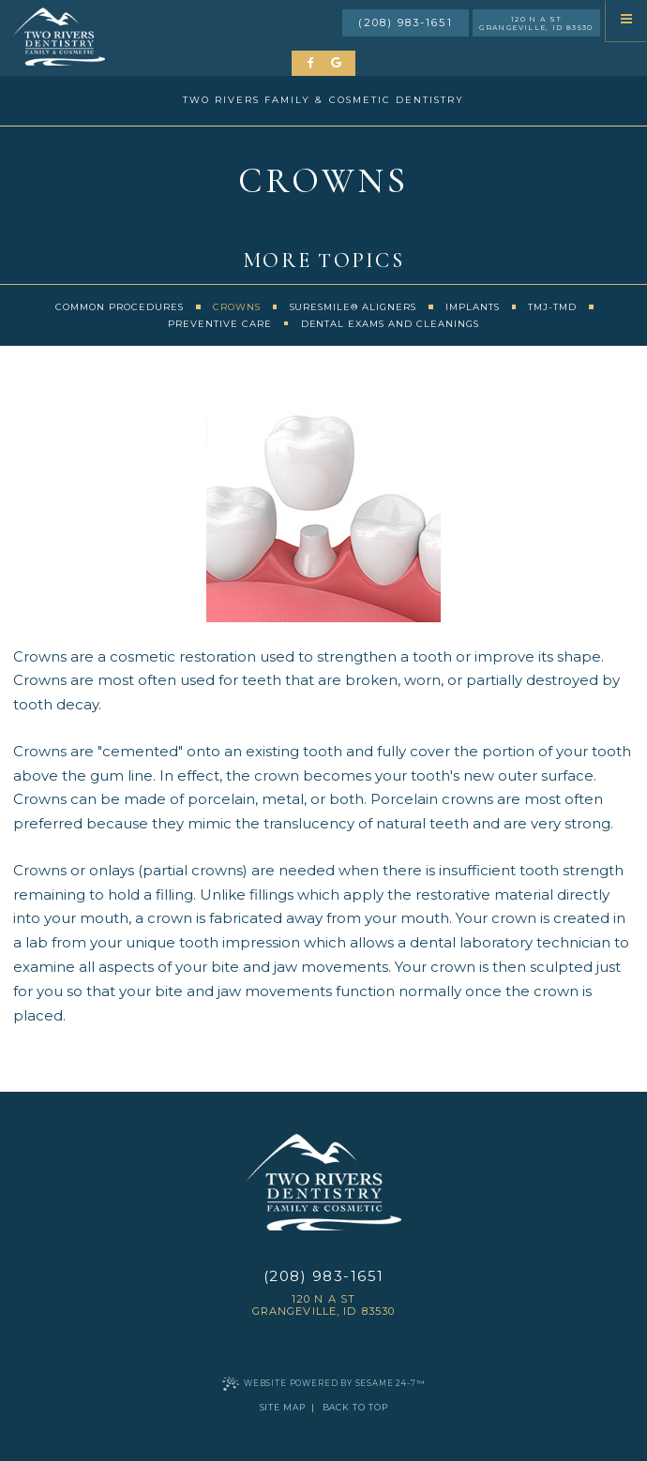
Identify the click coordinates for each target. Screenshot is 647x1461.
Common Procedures (119, 307)
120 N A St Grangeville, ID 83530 (536, 23)
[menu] (626, 20)
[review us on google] (336, 63)
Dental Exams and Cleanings (390, 324)
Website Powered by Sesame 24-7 (323, 1384)
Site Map (283, 1407)
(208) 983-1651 (405, 22)
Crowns (237, 307)
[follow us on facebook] (312, 63)
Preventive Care (220, 324)
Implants (472, 307)
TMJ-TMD (552, 307)
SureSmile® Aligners (353, 307)
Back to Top (355, 1407)
